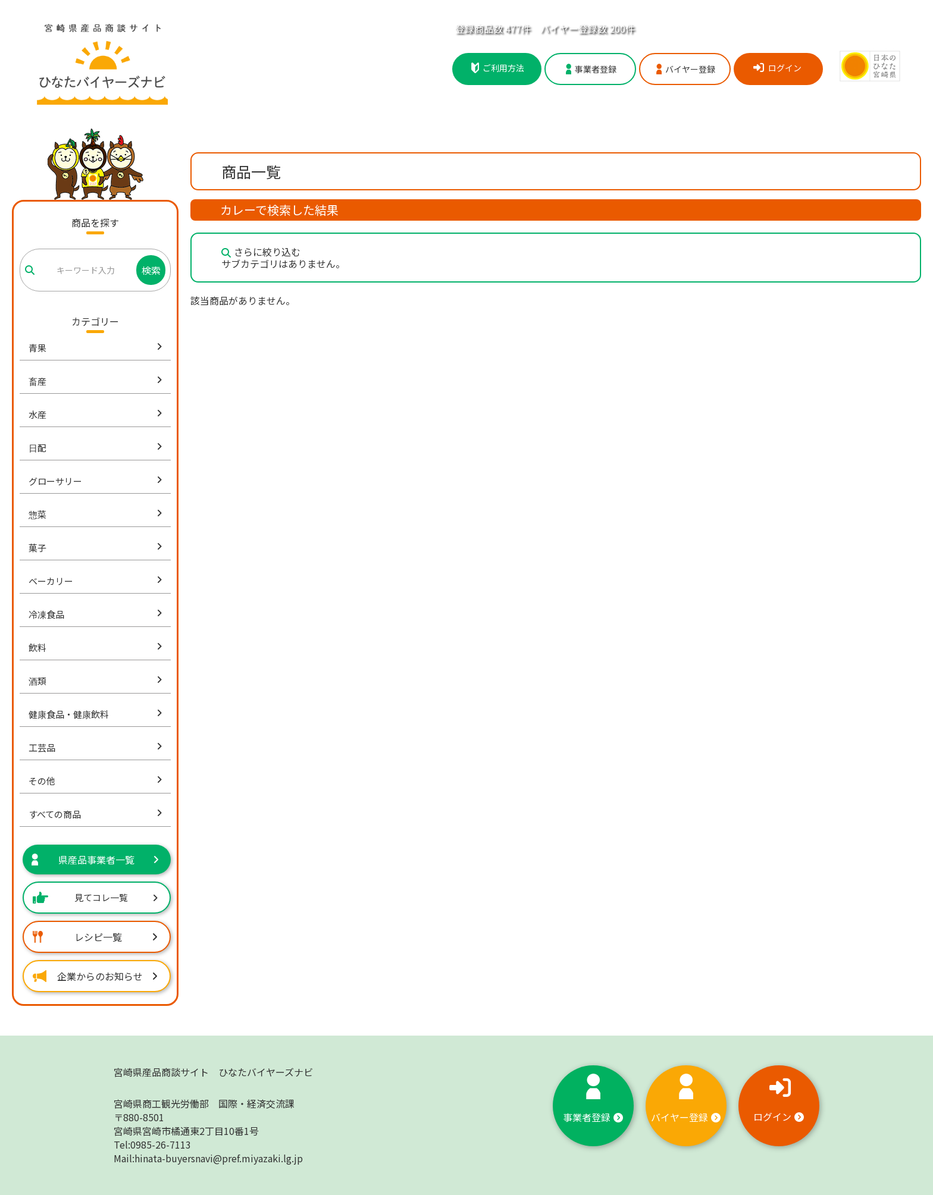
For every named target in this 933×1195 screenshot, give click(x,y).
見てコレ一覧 (95, 897)
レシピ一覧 (95, 937)
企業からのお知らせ (95, 976)
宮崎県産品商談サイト (213, 1072)
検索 (151, 270)
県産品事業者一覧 (95, 859)
